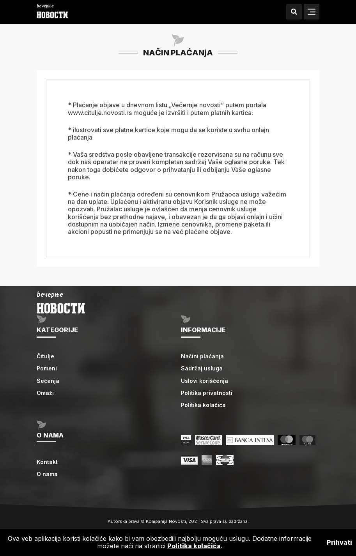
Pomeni (47, 368)
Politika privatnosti (206, 393)
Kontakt (47, 462)
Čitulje (45, 356)
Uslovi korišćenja (204, 380)
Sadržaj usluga (202, 368)
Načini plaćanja (202, 356)
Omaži (45, 393)
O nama (47, 474)
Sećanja (48, 380)
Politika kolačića (203, 405)
